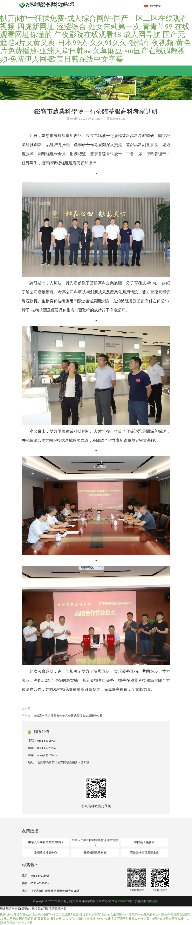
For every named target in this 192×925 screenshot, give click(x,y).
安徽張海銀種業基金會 (144, 852)
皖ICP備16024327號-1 (121, 901)
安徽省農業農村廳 (95, 852)
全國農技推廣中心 (45, 852)
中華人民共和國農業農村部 (45, 842)
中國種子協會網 (144, 842)
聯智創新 (153, 901)
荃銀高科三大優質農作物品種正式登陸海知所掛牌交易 (68, 716)
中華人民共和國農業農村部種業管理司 (95, 842)
